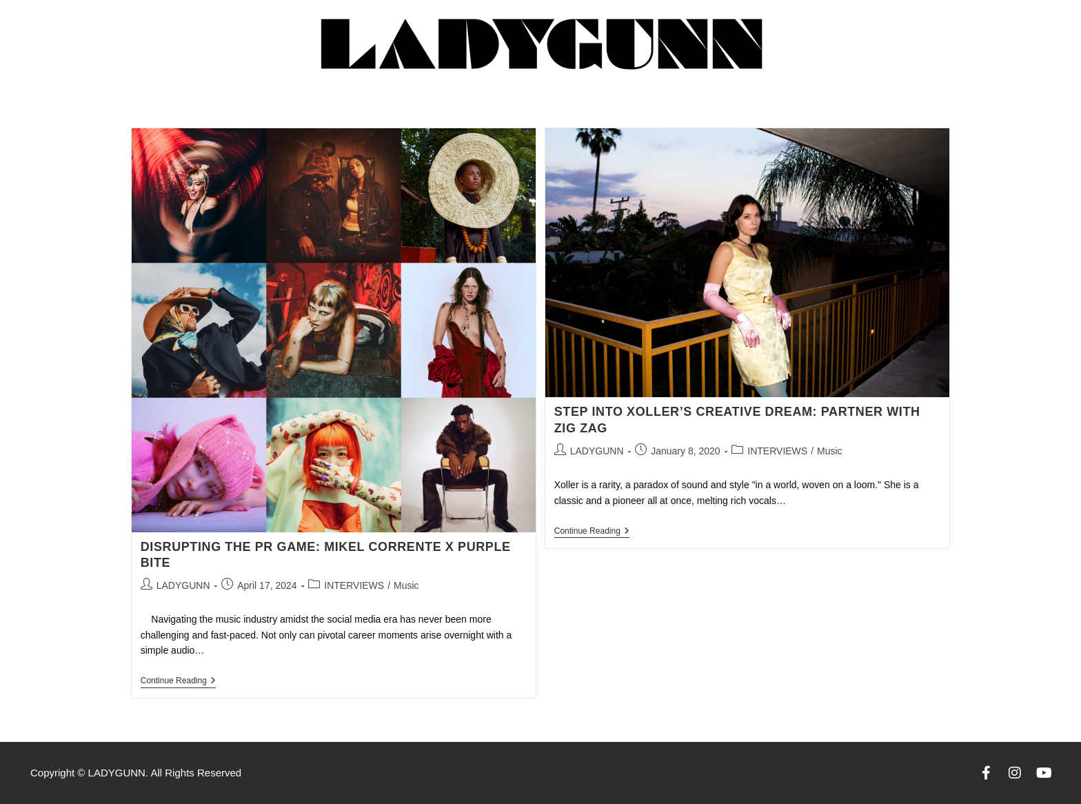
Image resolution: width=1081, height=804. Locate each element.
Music (406, 585)
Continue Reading (178, 680)
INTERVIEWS (354, 585)
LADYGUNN (183, 585)
